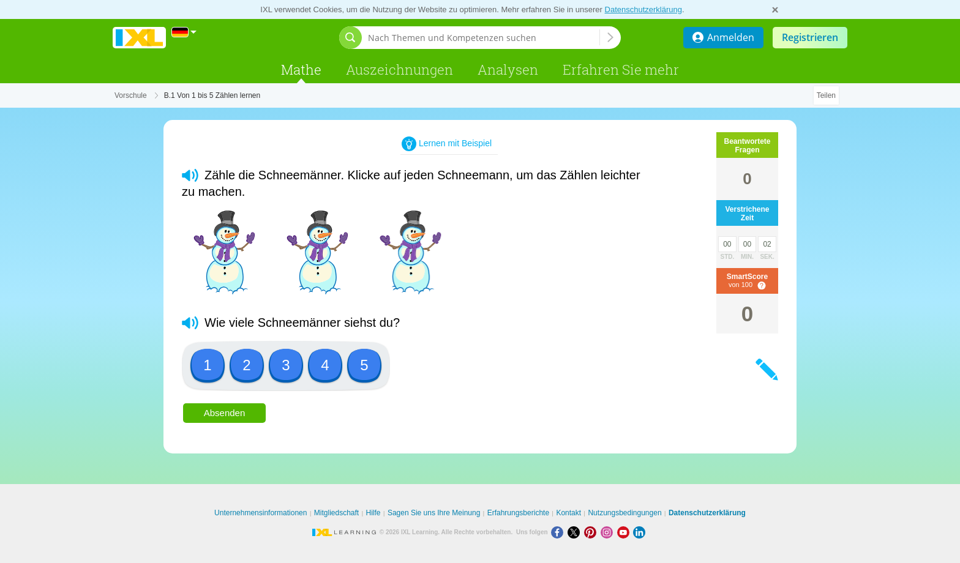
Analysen (508, 69)
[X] (576, 532)
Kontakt (568, 513)
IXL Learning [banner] (139, 37)
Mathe (301, 69)
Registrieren (810, 37)
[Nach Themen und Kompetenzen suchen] (483, 38)
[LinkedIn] (640, 532)
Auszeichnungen (399, 69)
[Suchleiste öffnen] (350, 37)
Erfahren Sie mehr (621, 69)
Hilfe (373, 513)
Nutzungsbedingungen (624, 513)
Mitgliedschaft (336, 513)
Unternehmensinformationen (260, 513)
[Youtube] (625, 532)
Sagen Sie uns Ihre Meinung (434, 513)
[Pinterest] (592, 532)
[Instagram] (609, 532)
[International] (184, 32)
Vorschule (130, 95)
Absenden (225, 413)
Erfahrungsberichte (518, 513)
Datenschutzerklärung (643, 9)
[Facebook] (559, 532)
